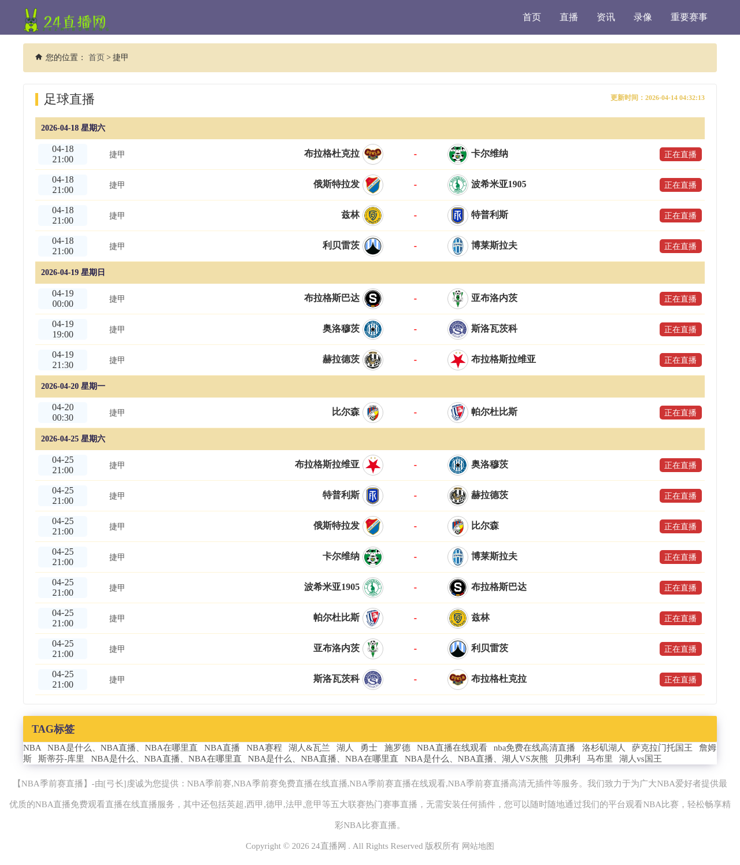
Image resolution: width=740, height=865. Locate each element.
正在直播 (676, 154)
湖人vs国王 (640, 758)
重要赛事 (689, 17)
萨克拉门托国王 (662, 747)
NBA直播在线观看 (452, 747)
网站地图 (478, 846)
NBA (32, 747)
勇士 (369, 747)
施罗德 (397, 747)
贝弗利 (567, 758)
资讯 (606, 17)
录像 (643, 17)
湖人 (345, 747)
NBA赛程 (264, 747)
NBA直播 (222, 747)
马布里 (600, 758)
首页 (532, 17)
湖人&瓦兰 (309, 747)
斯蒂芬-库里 (61, 758)
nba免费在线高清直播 (535, 747)
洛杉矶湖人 (604, 747)
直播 (569, 17)
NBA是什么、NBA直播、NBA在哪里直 (122, 747)
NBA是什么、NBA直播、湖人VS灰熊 (476, 758)
